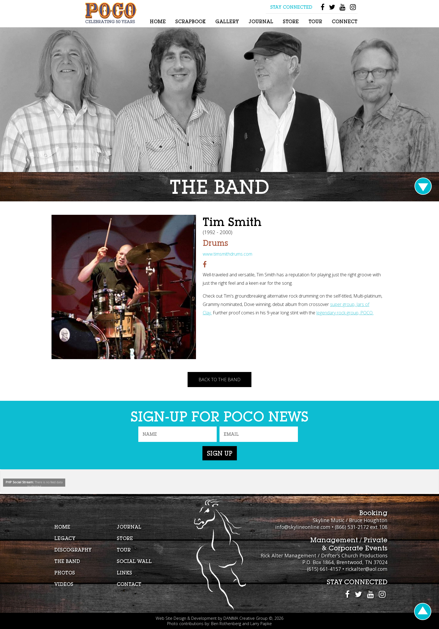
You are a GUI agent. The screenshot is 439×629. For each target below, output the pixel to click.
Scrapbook (190, 21)
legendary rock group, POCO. (344, 313)
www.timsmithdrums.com (227, 254)
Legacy (64, 538)
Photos (64, 573)
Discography (73, 550)
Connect (344, 21)
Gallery (227, 21)
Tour (315, 21)
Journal (261, 21)
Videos (63, 584)
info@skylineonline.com (302, 527)
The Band (67, 561)
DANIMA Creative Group (245, 618)
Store (291, 21)
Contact (129, 584)
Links (124, 573)
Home (158, 21)
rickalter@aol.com (366, 569)
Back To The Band (219, 379)
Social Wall (134, 561)
